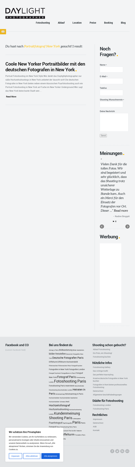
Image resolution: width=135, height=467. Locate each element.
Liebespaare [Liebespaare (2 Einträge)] (77, 418)
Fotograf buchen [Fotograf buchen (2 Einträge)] (76, 366)
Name (103, 64)
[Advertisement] (110, 283)
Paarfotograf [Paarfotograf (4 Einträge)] (55, 422)
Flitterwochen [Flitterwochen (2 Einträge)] (53, 366)
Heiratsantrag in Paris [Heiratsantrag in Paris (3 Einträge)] (74, 394)
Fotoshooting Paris (101, 408)
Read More (11, 96)
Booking (108, 22)
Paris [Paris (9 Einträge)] (76, 422)
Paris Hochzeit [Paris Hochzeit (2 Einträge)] (63, 431)
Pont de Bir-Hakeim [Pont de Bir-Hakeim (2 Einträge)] (75, 431)
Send (103, 135)
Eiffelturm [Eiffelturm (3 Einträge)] (53, 362)
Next (127, 226)
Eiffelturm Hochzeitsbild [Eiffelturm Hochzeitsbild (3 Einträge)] (68, 362)
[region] (34, 445)
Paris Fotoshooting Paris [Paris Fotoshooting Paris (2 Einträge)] (65, 427)
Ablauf (61, 22)
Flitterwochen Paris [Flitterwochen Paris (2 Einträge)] (64, 366)
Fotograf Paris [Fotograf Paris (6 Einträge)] (66, 377)
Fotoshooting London (102, 405)
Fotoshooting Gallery (101, 367)
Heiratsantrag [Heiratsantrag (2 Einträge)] (59, 394)
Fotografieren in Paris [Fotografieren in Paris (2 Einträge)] (68, 373)
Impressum (97, 419)
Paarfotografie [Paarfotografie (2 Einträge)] (67, 423)
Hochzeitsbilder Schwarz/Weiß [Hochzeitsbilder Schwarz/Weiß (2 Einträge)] (59, 402)
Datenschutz (98, 391)
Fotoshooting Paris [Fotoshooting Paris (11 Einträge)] (70, 381)
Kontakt (96, 430)
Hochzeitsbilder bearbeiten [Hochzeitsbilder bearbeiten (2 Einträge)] (69, 398)
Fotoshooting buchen (102, 356)
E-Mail (103, 76)
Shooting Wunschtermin (112, 99)
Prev (102, 226)
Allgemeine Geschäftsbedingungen (107, 394)
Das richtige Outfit (100, 371)
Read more (121, 210)
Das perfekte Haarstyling (103, 374)
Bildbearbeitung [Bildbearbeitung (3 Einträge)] (65, 350)
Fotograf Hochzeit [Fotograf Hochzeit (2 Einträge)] (55, 373)
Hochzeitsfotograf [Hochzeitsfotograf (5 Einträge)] (59, 405)
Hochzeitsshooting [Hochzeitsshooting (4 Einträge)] (59, 409)
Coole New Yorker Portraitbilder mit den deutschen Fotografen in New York (45, 67)
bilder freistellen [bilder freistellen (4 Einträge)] (57, 353)
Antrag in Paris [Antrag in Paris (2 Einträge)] (54, 350)
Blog (123, 22)
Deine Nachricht (107, 111)
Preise (93, 22)
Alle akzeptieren (50, 456)
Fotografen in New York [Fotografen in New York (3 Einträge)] (58, 369)
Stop (115, 221)
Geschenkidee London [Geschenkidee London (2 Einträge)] (65, 390)
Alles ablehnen (32, 456)
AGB (95, 426)
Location (77, 22)
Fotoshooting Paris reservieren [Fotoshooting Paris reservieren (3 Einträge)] (61, 385)
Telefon (103, 88)
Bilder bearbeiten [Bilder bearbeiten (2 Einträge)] (78, 350)
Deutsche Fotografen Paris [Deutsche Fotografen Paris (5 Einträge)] (67, 357)
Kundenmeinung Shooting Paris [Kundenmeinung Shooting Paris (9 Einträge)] (64, 415)
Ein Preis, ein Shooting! (102, 353)
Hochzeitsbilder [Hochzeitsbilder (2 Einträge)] (54, 398)
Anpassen (15, 456)
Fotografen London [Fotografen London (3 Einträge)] (77, 369)
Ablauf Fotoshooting (101, 349)
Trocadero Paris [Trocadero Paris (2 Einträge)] (80, 435)
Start (113, 221)
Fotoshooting (43, 22)
